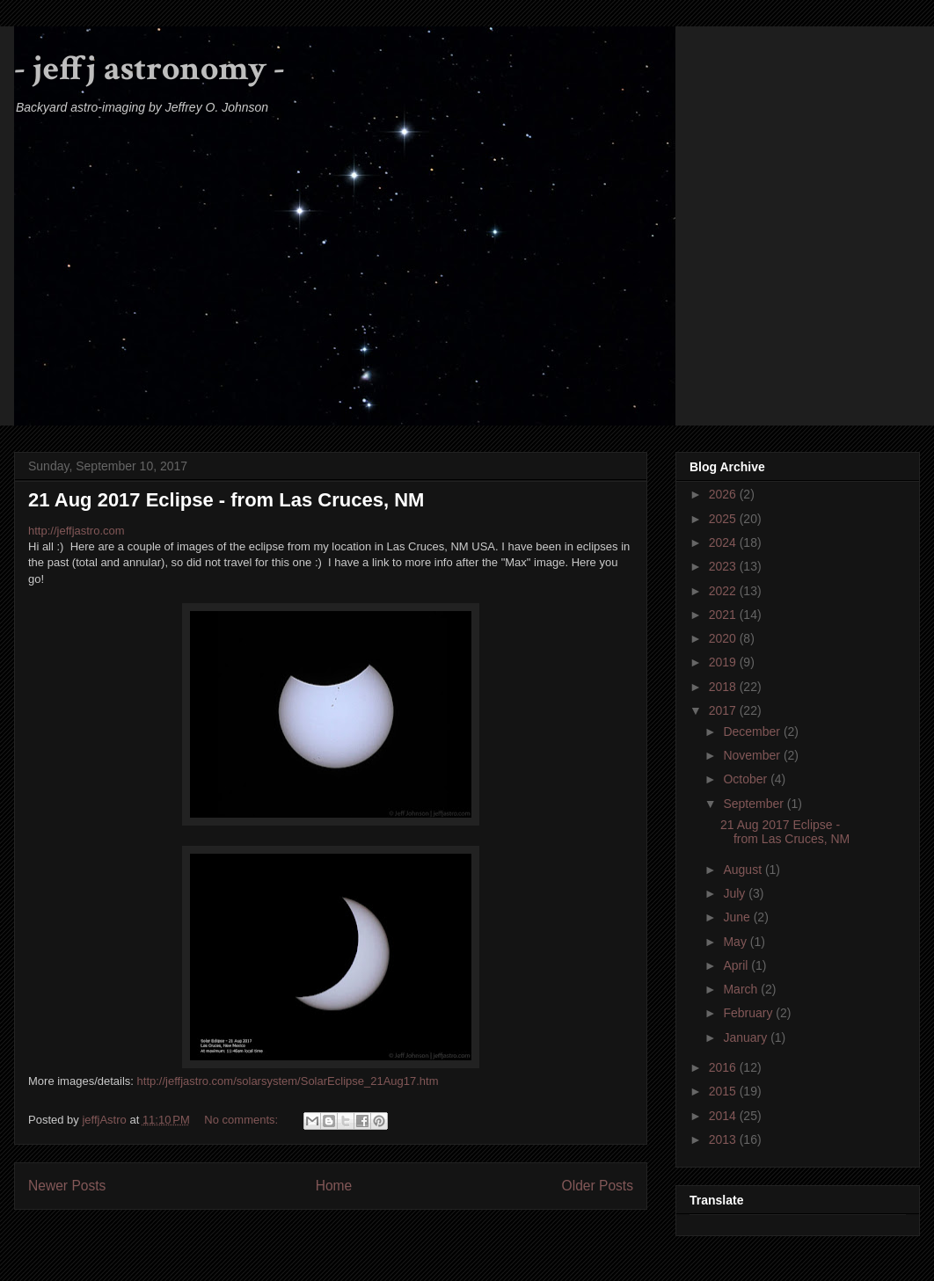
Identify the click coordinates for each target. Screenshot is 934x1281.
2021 (724, 615)
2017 (724, 710)
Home (334, 1185)
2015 (724, 1091)
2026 (724, 494)
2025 (724, 519)
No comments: (242, 1119)
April (737, 965)
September (754, 804)
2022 (724, 591)
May (736, 942)
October (746, 779)
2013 (724, 1139)
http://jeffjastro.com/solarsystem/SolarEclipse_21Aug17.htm (288, 1081)
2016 (724, 1067)
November (753, 755)
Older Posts (597, 1185)
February (749, 1013)
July (735, 893)
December (753, 731)
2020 (724, 638)
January (746, 1037)
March (742, 989)
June (738, 917)
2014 (724, 1116)
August (743, 869)
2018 (724, 687)
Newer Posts (67, 1185)
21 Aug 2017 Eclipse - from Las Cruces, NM (226, 500)
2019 (724, 662)
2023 (724, 566)
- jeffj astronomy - (149, 68)
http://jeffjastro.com (76, 530)
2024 (724, 542)
